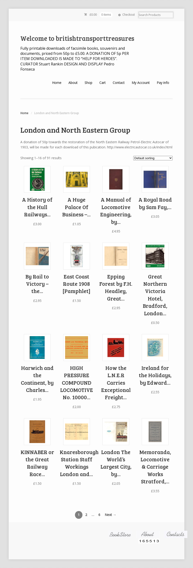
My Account (141, 82)
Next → (110, 514)
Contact (119, 82)
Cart (102, 82)
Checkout (128, 15)
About (73, 82)
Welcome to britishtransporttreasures (77, 38)
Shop (88, 82)
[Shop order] (153, 158)
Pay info (163, 82)
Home (56, 82)
